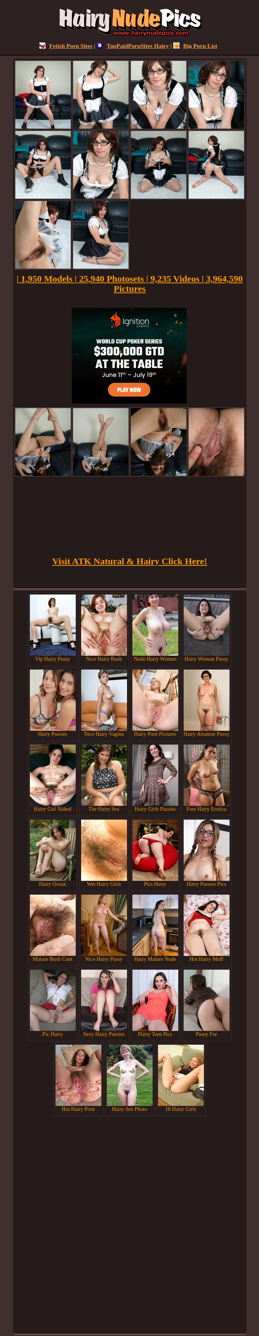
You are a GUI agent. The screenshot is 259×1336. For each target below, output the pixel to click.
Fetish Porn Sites (66, 45)
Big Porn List (195, 45)
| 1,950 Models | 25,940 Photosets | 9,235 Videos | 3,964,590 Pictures (129, 284)
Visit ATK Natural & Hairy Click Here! (129, 561)
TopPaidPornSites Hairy (133, 45)
